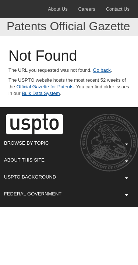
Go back (101, 70)
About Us (57, 9)
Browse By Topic (66, 143)
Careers (86, 9)
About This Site (66, 160)
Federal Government (66, 194)
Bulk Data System (41, 93)
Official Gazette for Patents (45, 86)
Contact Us (118, 9)
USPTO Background (66, 177)
